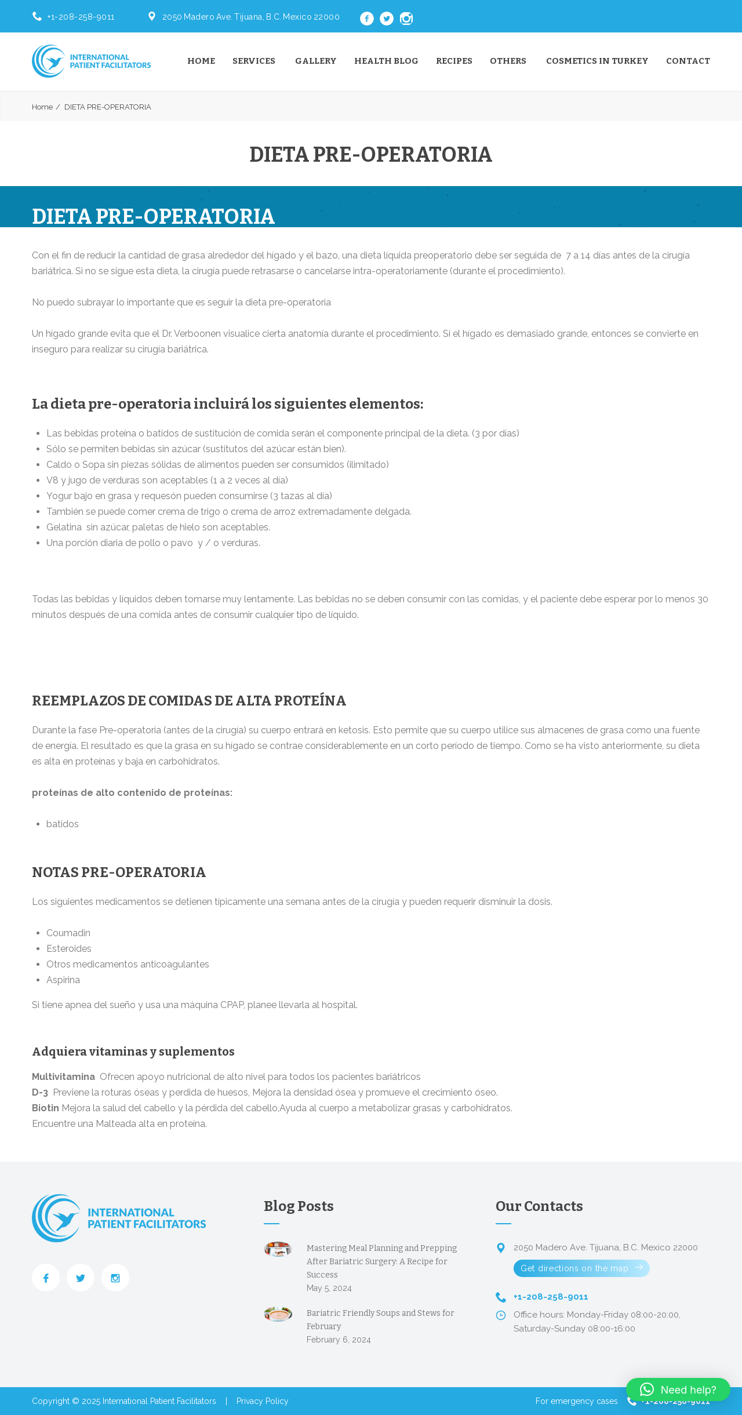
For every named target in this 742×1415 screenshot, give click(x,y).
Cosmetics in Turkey (597, 61)
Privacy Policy (263, 1401)
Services (253, 61)
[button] (678, 1389)
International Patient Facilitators (159, 1401)
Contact (688, 61)
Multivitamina (63, 1076)
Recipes (454, 61)
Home (201, 61)
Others (508, 61)
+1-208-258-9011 (81, 16)
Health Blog (386, 61)
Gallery (316, 61)
